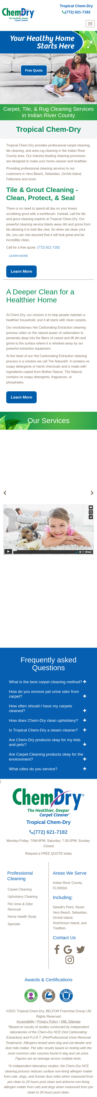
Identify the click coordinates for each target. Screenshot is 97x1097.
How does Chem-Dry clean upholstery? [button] (43, 720)
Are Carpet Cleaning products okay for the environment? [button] (46, 756)
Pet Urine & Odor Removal (20, 906)
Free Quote (33, 70)
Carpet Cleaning (20, 889)
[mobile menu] (90, 23)
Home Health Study (22, 916)
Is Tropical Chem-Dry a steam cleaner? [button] (43, 730)
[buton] (4, 493)
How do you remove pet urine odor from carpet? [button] (44, 693)
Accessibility (26, 1021)
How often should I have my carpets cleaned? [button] (40, 708)
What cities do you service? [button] (33, 769)
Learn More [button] (21, 271)
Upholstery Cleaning (23, 896)
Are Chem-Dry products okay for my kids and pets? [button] (44, 742)
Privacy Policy (47, 1021)
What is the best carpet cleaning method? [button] (45, 682)
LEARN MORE (18, 255)
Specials (14, 924)
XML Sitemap (70, 1021)
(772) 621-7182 (76, 12)
